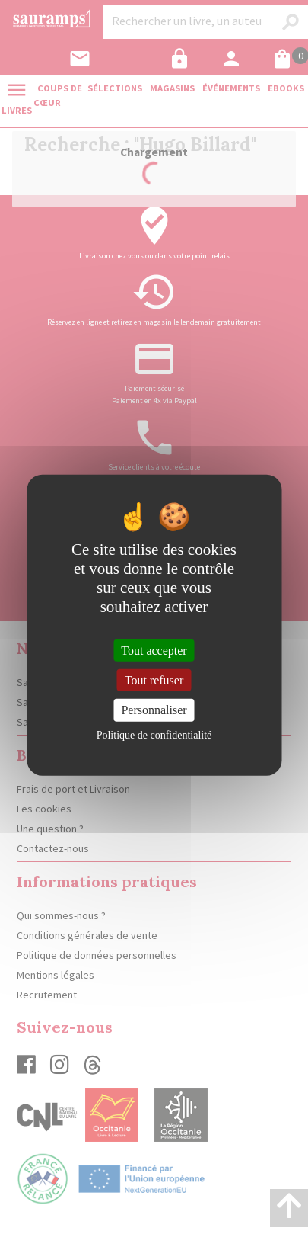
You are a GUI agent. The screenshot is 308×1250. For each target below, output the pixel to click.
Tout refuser (154, 680)
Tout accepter (153, 650)
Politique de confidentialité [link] (154, 734)
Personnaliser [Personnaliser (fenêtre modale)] (153, 710)
